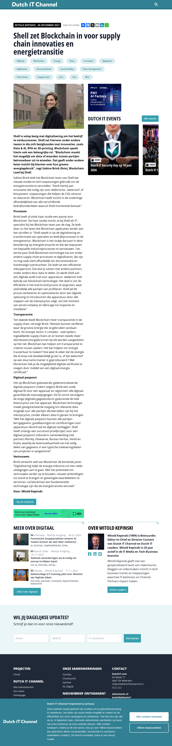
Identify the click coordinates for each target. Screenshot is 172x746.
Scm (61, 77)
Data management (92, 69)
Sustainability (67, 69)
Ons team (18, 691)
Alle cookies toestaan (149, 716)
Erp (74, 77)
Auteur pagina (118, 589)
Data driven (22, 77)
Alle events (150, 118)
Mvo (87, 77)
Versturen (132, 638)
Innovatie (88, 60)
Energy (57, 60)
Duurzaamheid (44, 69)
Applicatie (107, 60)
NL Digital (68, 686)
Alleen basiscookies (149, 727)
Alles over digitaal (27, 591)
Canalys (67, 674)
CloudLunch (69, 678)
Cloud (16, 674)
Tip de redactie (24, 501)
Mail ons (117, 687)
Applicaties (22, 69)
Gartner (67, 682)
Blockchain (39, 60)
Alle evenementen (23, 687)
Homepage (19, 695)
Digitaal (20, 60)
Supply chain (43, 77)
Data (72, 60)
